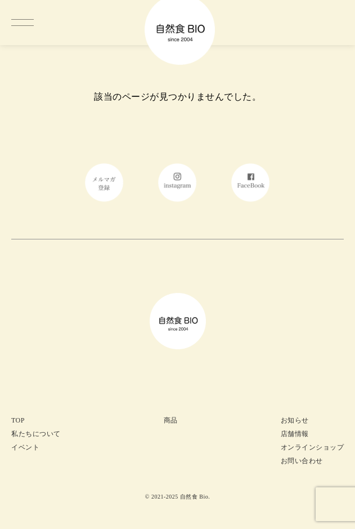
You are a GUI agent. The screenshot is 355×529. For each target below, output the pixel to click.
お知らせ (295, 420)
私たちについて (36, 434)
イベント (25, 447)
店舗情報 (295, 434)
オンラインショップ (312, 447)
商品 (171, 420)
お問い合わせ (302, 461)
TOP (18, 420)
